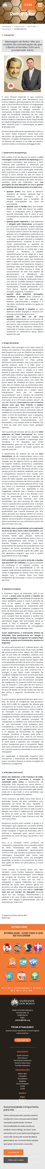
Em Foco (22, 1099)
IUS (24, 990)
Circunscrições (22, 1084)
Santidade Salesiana (22, 1060)
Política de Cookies (16, 1160)
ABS (17, 990)
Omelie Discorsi (20, 29)
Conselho (22, 1076)
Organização (19, 26)
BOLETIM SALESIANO (22, 988)
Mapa (22, 1097)
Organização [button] (22, 1070)
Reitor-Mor (32, 26)
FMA (30, 990)
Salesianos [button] (22, 1051)
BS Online (37, 988)
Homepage (6, 26)
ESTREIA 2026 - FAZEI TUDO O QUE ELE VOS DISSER (23, 934)
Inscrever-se (22, 1040)
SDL (9, 988)
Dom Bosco (22, 1058)
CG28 (22, 1086)
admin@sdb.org (22, 1020)
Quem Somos (22, 1055)
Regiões (22, 1081)
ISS (12, 990)
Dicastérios (22, 1079)
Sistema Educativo (22, 1063)
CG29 (28, 5)
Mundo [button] (22, 1093)
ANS (2, 988)
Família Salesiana (22, 1065)
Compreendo (13, 1152)
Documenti (6, 29)
